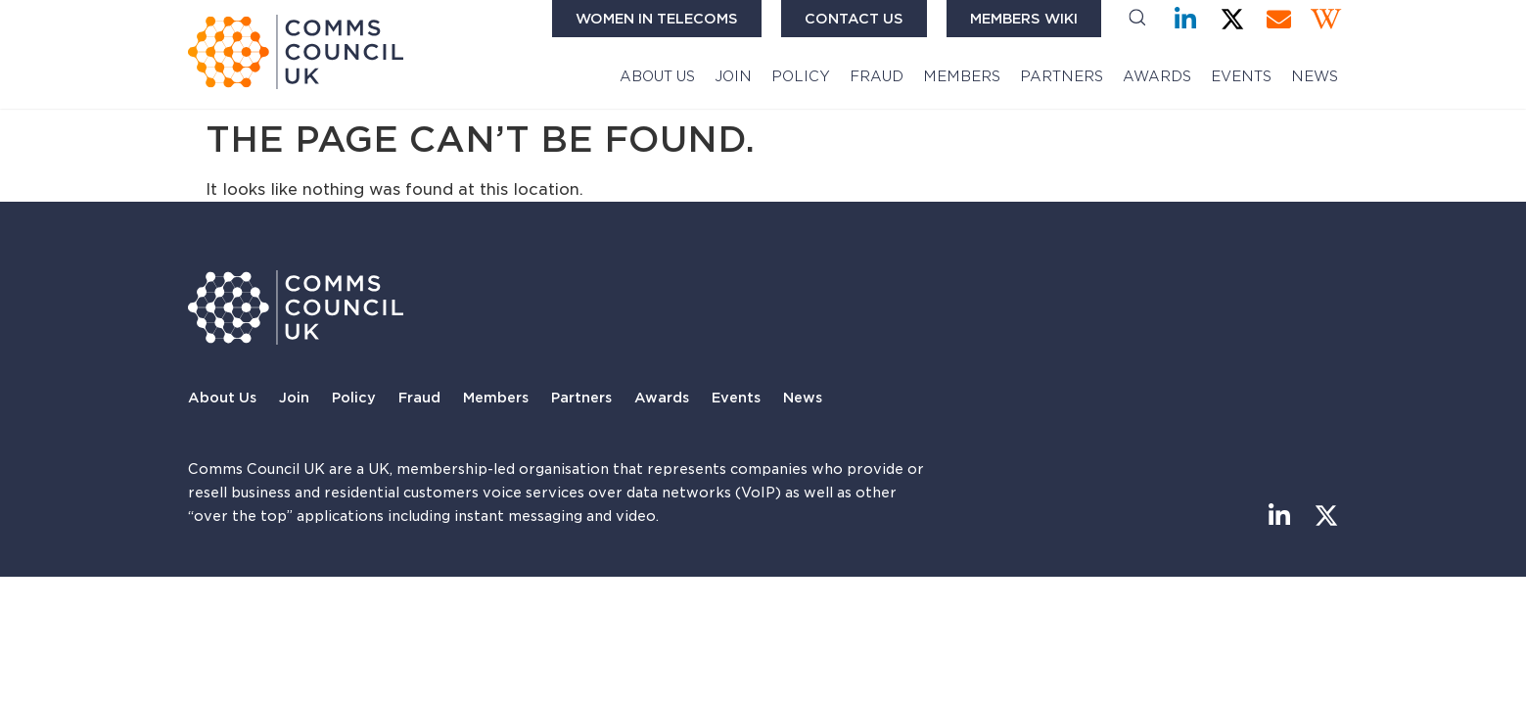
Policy (800, 76)
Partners (1061, 76)
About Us (657, 76)
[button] (1137, 19)
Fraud (876, 76)
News (1314, 76)
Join (733, 76)
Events (1241, 76)
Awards (1157, 76)
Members (961, 76)
